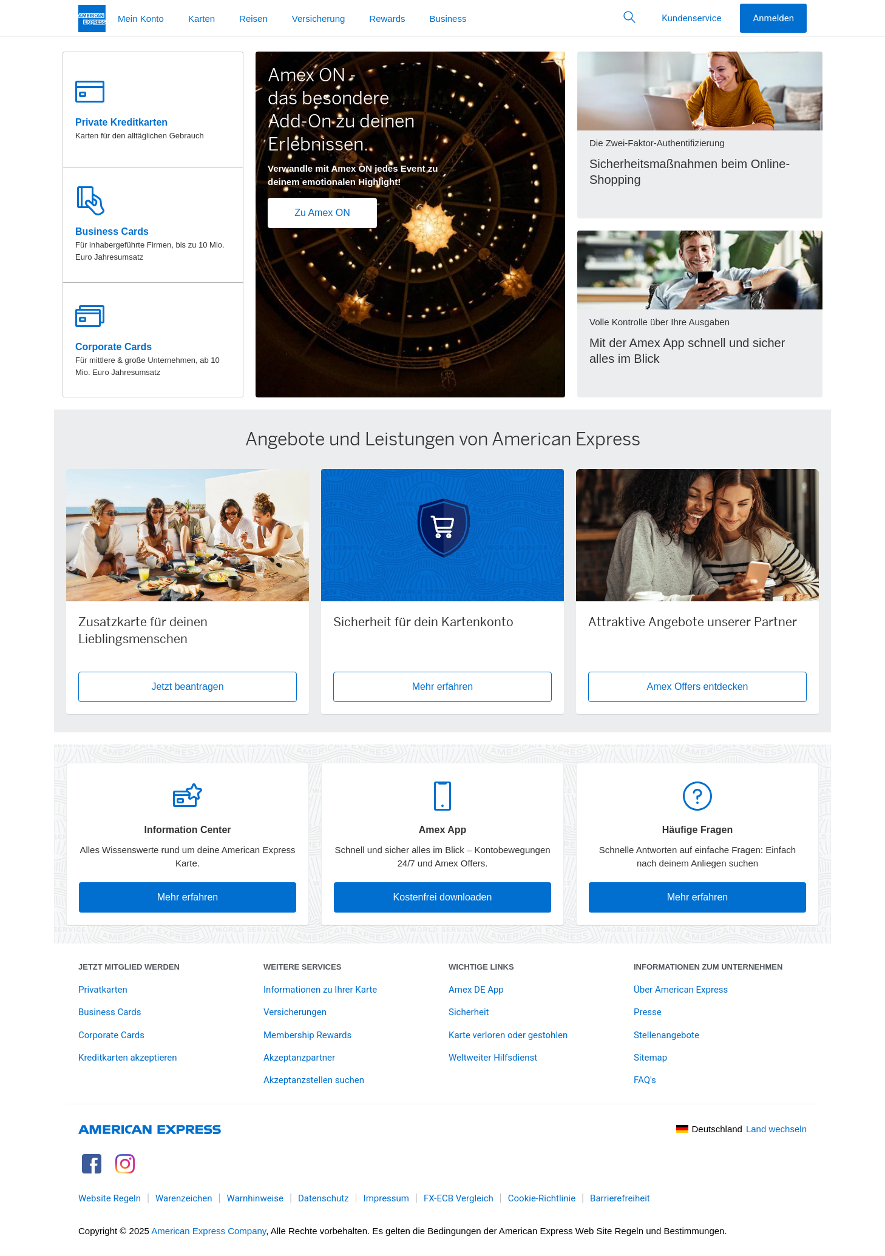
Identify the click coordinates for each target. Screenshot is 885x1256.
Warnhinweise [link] (255, 1198)
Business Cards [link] (109, 1012)
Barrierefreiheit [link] (620, 1198)
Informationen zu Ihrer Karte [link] (320, 989)
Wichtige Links (481, 966)
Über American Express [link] (681, 989)
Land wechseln (776, 1129)
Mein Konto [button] (141, 18)
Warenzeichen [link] (183, 1198)
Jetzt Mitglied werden (129, 966)
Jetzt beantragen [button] (224, 686)
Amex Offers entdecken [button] (697, 686)
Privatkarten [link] (102, 989)
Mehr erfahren (188, 897)
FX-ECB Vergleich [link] (458, 1198)
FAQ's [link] (645, 1080)
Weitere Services (302, 966)
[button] (629, 18)
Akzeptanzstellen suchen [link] (313, 1080)
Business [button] (448, 18)
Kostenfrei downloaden (442, 897)
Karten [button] (201, 18)
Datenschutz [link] (323, 1198)
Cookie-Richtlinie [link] (541, 1198)
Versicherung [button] (318, 18)
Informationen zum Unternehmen (708, 966)
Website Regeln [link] (109, 1198)
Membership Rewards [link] (307, 1035)
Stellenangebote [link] (666, 1035)
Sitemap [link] (650, 1057)
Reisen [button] (253, 18)
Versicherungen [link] (295, 1012)
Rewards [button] (387, 18)
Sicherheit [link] (469, 1012)
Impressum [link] (386, 1198)
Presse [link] (648, 1012)
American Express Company (208, 1231)
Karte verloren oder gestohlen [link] (508, 1035)
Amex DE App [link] (476, 989)
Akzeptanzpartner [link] (299, 1057)
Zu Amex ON (322, 213)
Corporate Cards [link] (111, 1035)
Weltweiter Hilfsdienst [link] (493, 1057)
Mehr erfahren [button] (442, 686)
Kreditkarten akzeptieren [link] (127, 1057)
